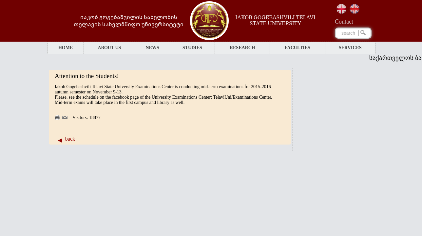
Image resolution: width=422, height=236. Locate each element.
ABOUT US (109, 47)
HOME (65, 47)
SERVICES (350, 47)
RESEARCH (242, 47)
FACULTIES (297, 47)
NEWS (152, 47)
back (70, 139)
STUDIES (192, 47)
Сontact (344, 21)
